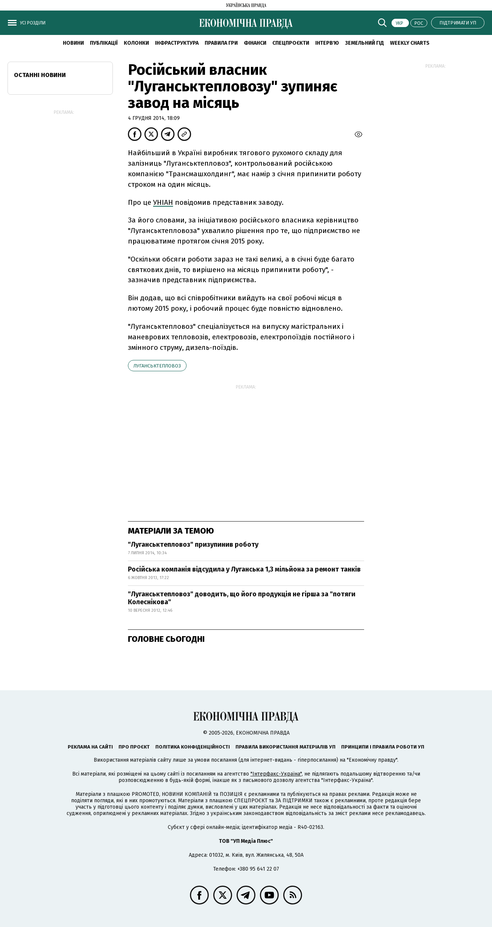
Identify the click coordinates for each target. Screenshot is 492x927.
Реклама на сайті (90, 747)
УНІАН (163, 202)
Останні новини (40, 75)
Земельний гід (364, 43)
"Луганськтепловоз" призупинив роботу (193, 544)
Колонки (136, 43)
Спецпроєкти (290, 43)
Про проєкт (134, 747)
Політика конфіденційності (192, 747)
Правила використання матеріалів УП (285, 747)
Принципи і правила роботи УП (382, 747)
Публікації (104, 43)
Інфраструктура (177, 43)
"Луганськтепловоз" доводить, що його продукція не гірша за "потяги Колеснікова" (241, 598)
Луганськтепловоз (157, 366)
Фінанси (255, 43)
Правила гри (221, 43)
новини (73, 43)
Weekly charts (410, 43)
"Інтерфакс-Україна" (276, 774)
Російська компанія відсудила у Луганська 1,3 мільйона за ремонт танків (244, 569)
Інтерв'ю (327, 43)
